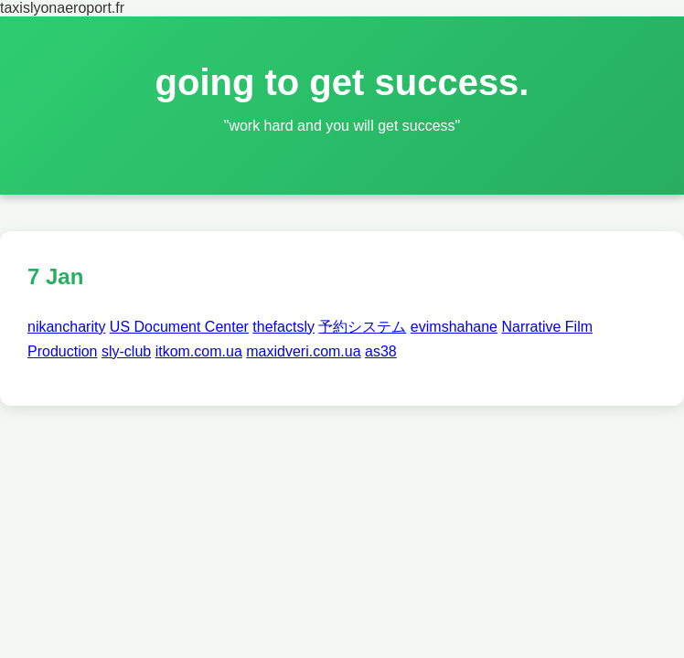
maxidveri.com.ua (303, 351)
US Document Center (179, 326)
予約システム (362, 326)
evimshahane (454, 326)
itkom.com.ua (198, 351)
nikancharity (66, 326)
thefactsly (283, 326)
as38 (381, 351)
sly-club (126, 351)
